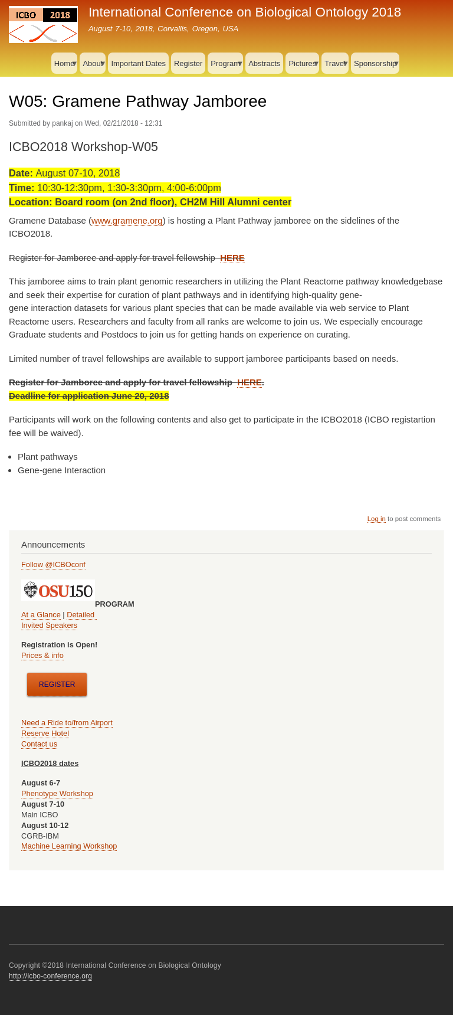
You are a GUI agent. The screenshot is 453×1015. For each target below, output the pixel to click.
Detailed (81, 614)
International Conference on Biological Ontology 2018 (244, 12)
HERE (232, 258)
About (93, 66)
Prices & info (42, 655)
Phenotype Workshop (57, 793)
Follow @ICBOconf (53, 564)
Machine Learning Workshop (69, 846)
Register (188, 63)
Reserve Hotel (45, 733)
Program (225, 66)
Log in (376, 518)
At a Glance (41, 614)
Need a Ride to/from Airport (67, 722)
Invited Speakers (49, 625)
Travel (335, 66)
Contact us (39, 743)
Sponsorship (375, 66)
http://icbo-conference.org (50, 976)
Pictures (302, 66)
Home (64, 66)
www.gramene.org (127, 220)
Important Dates (138, 63)
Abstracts (264, 63)
